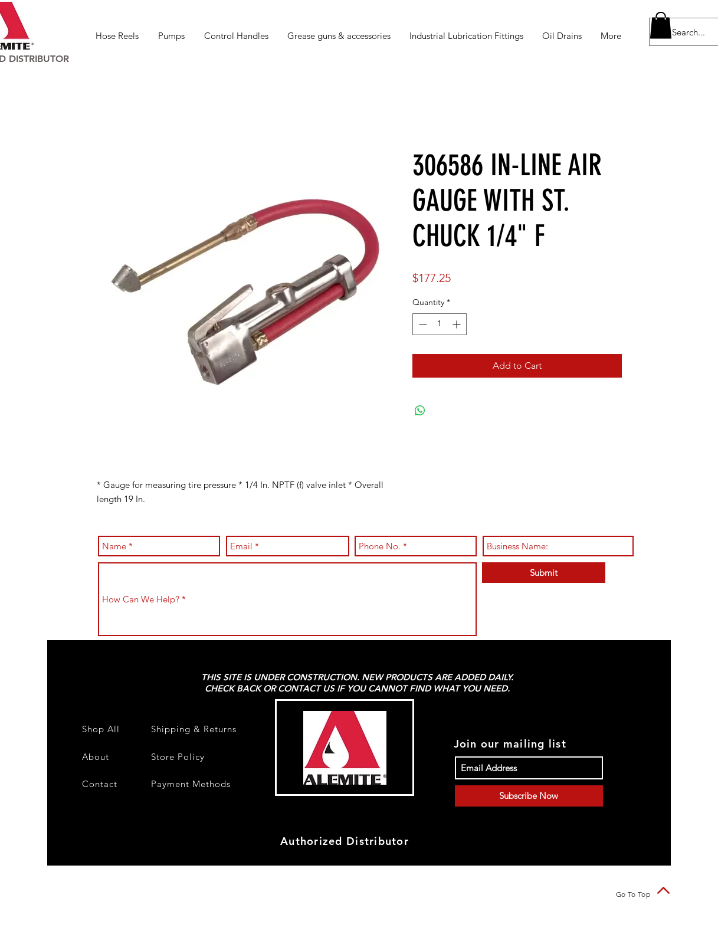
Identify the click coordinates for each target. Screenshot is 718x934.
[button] (118, 35)
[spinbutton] (439, 324)
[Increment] (457, 324)
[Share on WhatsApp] (420, 411)
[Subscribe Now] (529, 796)
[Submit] (543, 572)
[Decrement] (421, 324)
